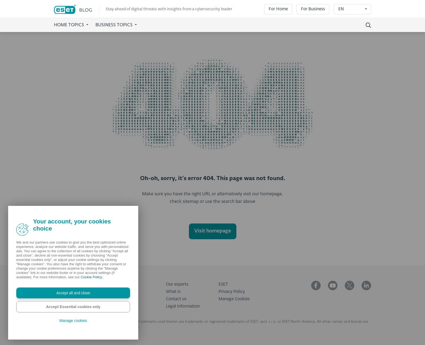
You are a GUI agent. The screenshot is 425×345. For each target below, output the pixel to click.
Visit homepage (212, 231)
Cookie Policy (91, 277)
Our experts (177, 284)
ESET (223, 284)
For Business (313, 9)
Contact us (176, 299)
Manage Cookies (234, 299)
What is (173, 292)
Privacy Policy (231, 292)
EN (341, 9)
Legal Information (183, 306)
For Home (278, 9)
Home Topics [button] (69, 25)
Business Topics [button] (114, 25)
